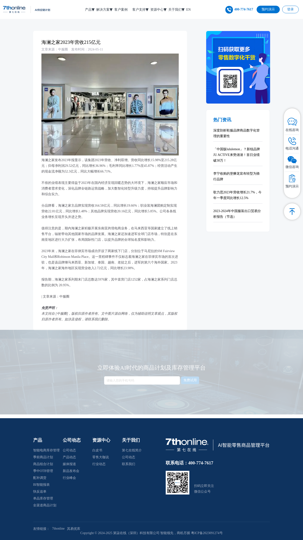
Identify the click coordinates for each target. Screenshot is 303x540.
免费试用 (190, 377)
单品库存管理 (43, 498)
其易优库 (73, 529)
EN (188, 9)
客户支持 (139, 9)
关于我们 (175, 9)
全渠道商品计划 (44, 505)
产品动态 (69, 457)
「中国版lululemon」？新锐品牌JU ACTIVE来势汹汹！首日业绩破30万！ (236, 154)
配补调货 (39, 478)
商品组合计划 (43, 464)
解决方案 (103, 9)
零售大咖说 (100, 457)
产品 (88, 9)
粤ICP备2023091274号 (207, 533)
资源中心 (157, 9)
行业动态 (99, 464)
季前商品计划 (43, 457)
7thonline (58, 528)
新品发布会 (71, 471)
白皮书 (97, 450)
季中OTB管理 (43, 471)
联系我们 (128, 464)
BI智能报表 (41, 484)
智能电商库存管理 (46, 450)
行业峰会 (69, 478)
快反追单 (39, 491)
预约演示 (268, 9)
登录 (290, 9)
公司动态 (69, 450)
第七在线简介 (132, 450)
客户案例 (121, 9)
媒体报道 (69, 464)
